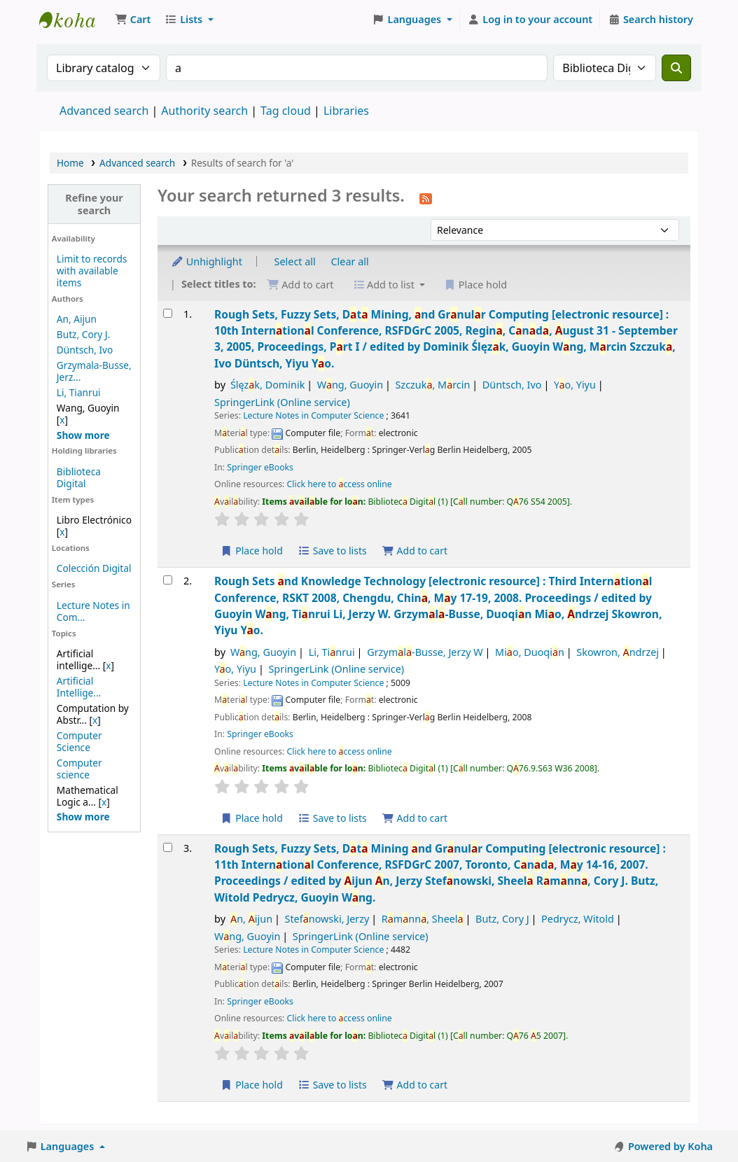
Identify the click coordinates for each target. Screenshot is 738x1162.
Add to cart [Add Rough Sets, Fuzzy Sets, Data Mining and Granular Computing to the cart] (414, 1084)
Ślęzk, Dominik (267, 384)
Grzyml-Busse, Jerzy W (424, 652)
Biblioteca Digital (79, 477)
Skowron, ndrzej (617, 652)
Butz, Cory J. (83, 334)
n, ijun (251, 918)
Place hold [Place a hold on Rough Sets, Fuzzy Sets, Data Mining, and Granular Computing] (252, 550)
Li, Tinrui (332, 652)
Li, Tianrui (79, 392)
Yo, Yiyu (575, 384)
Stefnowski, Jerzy (326, 918)
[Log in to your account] (530, 19)
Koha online (74, 20)
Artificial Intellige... (79, 686)
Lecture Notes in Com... (93, 611)
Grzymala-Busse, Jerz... (94, 371)
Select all (295, 261)
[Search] (676, 68)
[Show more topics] (83, 816)
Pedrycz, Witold (577, 918)
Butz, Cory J (502, 918)
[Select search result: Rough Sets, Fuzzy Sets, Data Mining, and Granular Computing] (167, 313)
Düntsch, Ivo (85, 349)
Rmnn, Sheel (423, 918)
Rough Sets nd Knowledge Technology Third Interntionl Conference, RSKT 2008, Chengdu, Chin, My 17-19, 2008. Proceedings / (438, 605)
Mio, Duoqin (529, 652)
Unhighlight (206, 261)
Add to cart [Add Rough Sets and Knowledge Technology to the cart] (414, 818)
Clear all (350, 261)
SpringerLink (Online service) (282, 402)
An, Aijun (77, 319)
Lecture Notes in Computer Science (313, 415)
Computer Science (79, 741)
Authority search (204, 110)
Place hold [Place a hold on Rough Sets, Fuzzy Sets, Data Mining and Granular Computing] (252, 1084)
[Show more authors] (83, 435)
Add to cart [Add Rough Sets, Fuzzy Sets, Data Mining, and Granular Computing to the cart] (414, 550)
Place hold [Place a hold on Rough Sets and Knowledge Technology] (252, 818)
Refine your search (94, 203)
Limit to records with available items (92, 270)
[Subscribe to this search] (426, 197)
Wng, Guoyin (350, 384)
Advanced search (104, 110)
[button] (132, 19)
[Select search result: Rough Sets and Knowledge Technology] (167, 579)
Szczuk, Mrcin (432, 384)
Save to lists (332, 550)
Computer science (79, 768)
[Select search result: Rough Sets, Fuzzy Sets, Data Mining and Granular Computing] (167, 847)
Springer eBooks (260, 467)
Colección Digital (94, 568)
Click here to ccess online (339, 484)
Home (70, 162)
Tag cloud (285, 110)
